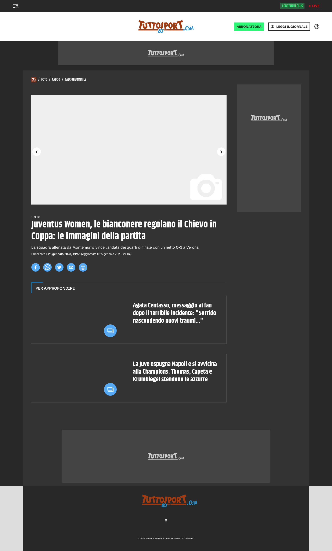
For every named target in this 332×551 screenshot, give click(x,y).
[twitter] (59, 267)
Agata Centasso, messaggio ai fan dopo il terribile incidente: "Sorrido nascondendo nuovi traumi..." (174, 313)
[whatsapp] (47, 267)
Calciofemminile (75, 79)
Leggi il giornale (291, 26)
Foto (44, 79)
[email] (71, 267)
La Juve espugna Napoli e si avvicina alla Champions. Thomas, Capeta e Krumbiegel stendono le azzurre (175, 371)
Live (315, 5)
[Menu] (16, 6)
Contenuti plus (292, 6)
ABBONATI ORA (249, 26)
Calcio (56, 79)
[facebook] (35, 267)
